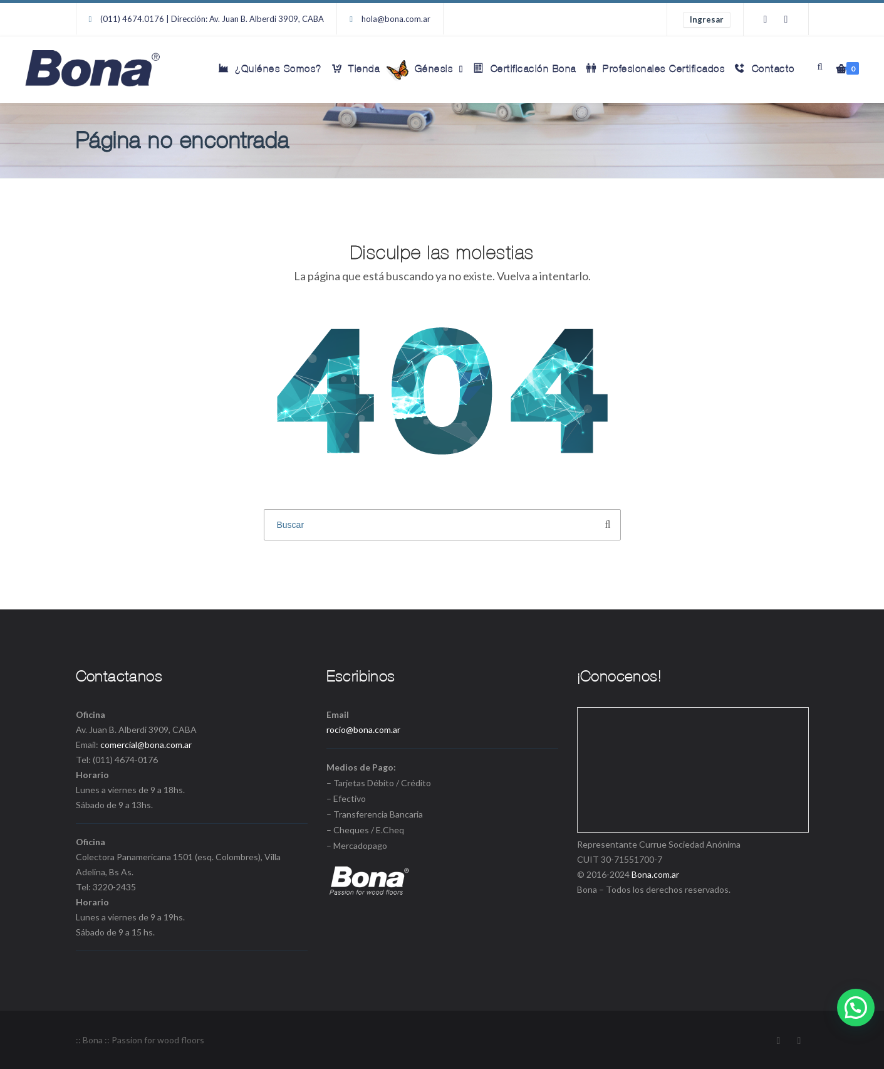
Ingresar (707, 19)
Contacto (765, 68)
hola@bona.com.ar (395, 19)
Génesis (425, 71)
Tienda (356, 68)
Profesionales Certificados (655, 68)
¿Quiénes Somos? (270, 68)
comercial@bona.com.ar (146, 744)
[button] (856, 1007)
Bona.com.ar (655, 874)
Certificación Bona (525, 68)
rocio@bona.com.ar (363, 729)
